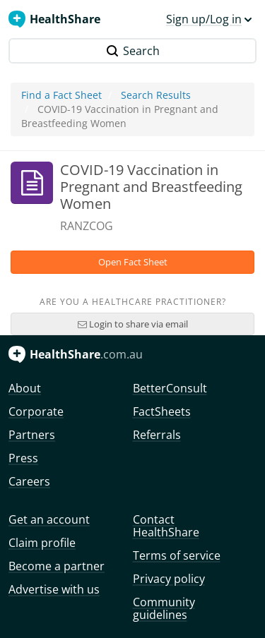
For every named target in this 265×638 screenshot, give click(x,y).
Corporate (36, 411)
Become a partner (56, 566)
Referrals (157, 435)
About (24, 388)
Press (23, 458)
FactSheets (162, 411)
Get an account (49, 519)
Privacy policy (169, 578)
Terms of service (176, 555)
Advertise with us (54, 589)
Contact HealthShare (166, 526)
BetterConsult (170, 388)
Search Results (156, 95)
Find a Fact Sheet (61, 95)
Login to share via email (133, 324)
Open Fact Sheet (132, 261)
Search (133, 51)
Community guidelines (164, 608)
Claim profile (42, 542)
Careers (29, 481)
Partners (31, 435)
